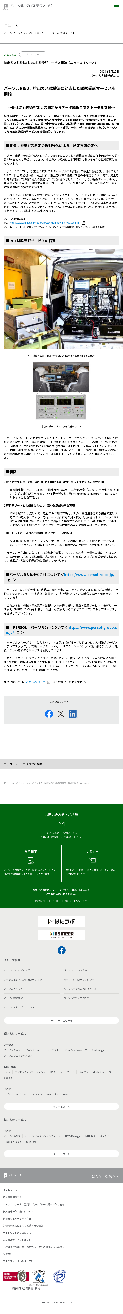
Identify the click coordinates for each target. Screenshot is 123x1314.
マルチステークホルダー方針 (18, 1261)
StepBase (31, 1141)
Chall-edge (98, 1050)
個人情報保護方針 (12, 1197)
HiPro (66, 1094)
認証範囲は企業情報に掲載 (25, 1288)
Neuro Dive (52, 1094)
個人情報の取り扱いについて (18, 1211)
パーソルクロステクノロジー (79, 979)
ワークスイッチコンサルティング (42, 1136)
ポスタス (104, 1136)
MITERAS (90, 1136)
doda (7, 1072)
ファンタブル (51, 1050)
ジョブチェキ (32, 1050)
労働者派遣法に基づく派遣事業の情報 (23, 1225)
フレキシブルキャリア (75, 1050)
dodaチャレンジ (102, 1072)
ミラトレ (37, 1094)
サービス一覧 (63, 1106)
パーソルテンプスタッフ (77, 970)
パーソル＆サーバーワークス (19, 1007)
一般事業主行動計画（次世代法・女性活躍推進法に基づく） (35, 1246)
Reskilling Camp (12, 1141)
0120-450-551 (79, 889)
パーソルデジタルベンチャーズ (80, 988)
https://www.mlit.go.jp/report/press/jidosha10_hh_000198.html (45, 222)
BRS (52, 1072)
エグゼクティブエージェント (30, 1072)
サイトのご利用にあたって (17, 1232)
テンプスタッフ (12, 1050)
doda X (8, 1077)
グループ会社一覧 (62, 1020)
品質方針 (7, 1254)
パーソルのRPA (12, 1136)
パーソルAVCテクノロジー (77, 998)
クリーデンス (67, 1072)
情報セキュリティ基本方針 (17, 1218)
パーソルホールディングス (18, 970)
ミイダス (83, 1072)
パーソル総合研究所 (14, 998)
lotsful (7, 1094)
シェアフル (21, 1094)
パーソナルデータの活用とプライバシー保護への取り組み (33, 1204)
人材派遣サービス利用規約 (17, 1239)
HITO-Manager (72, 1136)
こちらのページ (35, 682)
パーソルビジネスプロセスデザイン (23, 979)
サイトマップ (10, 1190)
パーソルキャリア (13, 988)
